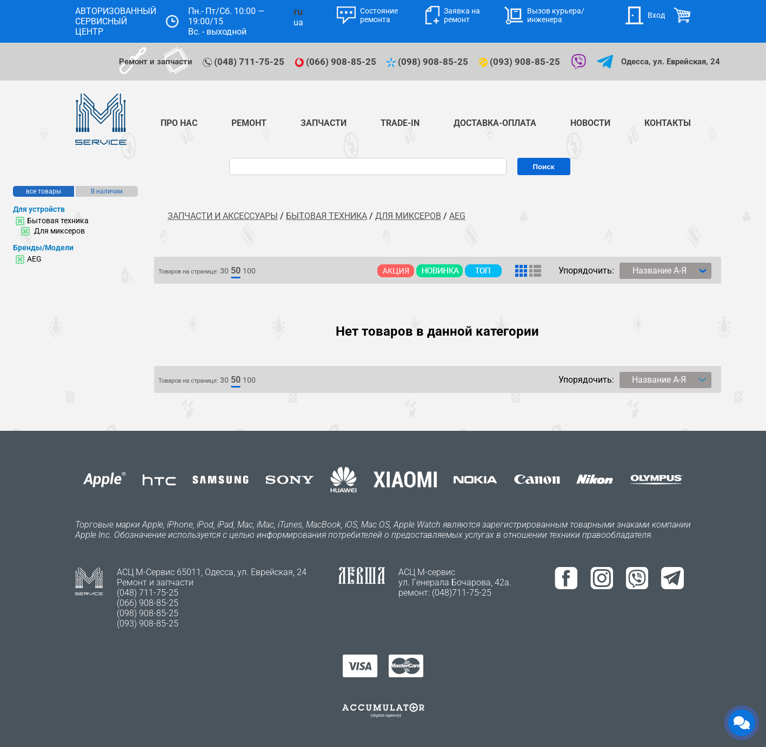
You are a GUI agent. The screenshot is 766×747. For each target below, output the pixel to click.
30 (224, 270)
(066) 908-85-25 (336, 61)
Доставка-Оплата (495, 123)
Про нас (179, 123)
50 (236, 270)
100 (249, 270)
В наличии (107, 191)
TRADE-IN (400, 123)
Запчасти (324, 123)
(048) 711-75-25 (245, 61)
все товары (43, 191)
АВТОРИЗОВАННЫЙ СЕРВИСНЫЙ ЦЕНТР (115, 21)
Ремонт (249, 123)
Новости (590, 123)
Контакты (667, 123)
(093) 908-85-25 (520, 61)
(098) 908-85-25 (428, 61)
